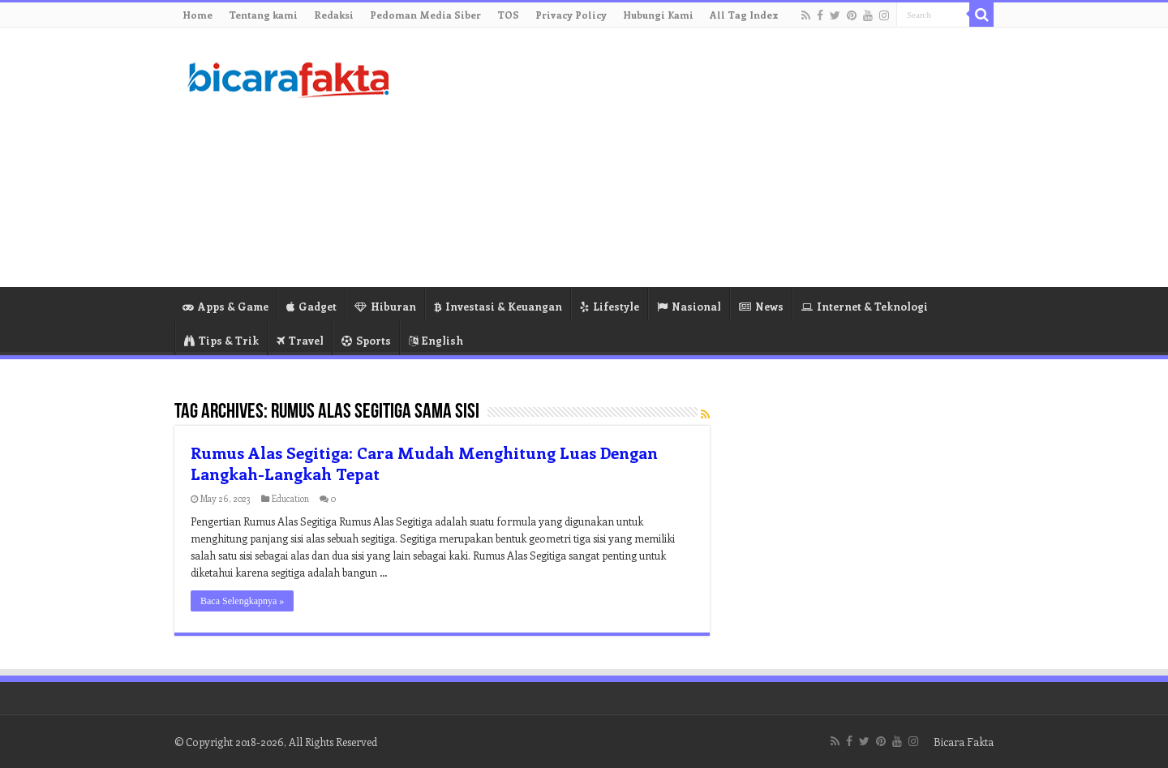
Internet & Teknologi (864, 306)
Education (290, 498)
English (436, 340)
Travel (300, 340)
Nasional (689, 306)
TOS (508, 14)
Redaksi (334, 14)
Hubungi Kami (658, 14)
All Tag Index (744, 14)
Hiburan (385, 306)
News (761, 306)
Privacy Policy (571, 14)
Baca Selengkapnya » (242, 601)
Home (197, 14)
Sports (366, 340)
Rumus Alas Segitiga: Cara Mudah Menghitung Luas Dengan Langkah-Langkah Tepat (424, 462)
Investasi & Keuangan (498, 306)
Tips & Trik (221, 340)
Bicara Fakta (964, 742)
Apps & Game (225, 306)
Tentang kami (263, 14)
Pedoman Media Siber (425, 14)
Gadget (311, 306)
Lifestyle (609, 306)
